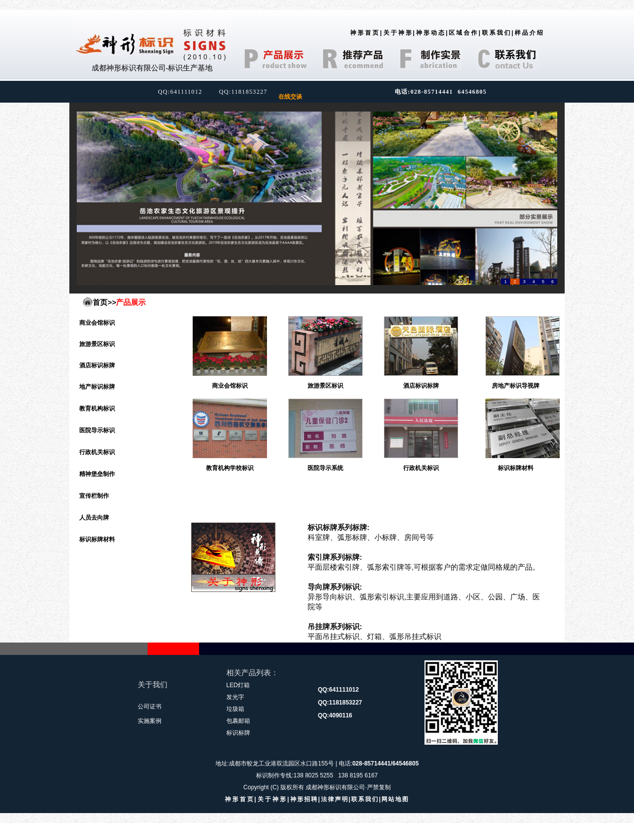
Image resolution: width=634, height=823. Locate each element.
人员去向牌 (94, 517)
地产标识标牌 (97, 386)
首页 (100, 302)
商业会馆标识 (97, 322)
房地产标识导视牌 (515, 385)
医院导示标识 (97, 430)
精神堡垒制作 (97, 473)
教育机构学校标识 (230, 468)
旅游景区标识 (97, 344)
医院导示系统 (325, 468)
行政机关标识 (97, 452)
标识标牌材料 (97, 539)
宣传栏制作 (94, 495)
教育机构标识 (97, 408)
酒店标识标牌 (97, 365)
